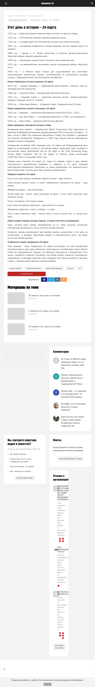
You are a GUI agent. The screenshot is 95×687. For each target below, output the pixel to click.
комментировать (27, 274)
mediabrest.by (47, 3)
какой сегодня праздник (54, 268)
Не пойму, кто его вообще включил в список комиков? (73, 407)
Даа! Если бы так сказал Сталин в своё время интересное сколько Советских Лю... (72, 421)
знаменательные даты (33, 268)
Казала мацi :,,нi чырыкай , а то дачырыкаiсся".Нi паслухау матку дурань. (74, 394)
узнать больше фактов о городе (70, 459)
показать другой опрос (24, 478)
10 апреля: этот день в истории (44, 326)
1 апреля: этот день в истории (43, 311)
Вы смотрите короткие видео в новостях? (22, 442)
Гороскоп (70, 268)
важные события (15, 268)
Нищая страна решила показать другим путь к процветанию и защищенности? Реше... (72, 379)
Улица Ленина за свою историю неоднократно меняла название (68, 449)
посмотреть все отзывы (59, 646)
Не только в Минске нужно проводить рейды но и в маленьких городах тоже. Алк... (73, 363)
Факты (57, 440)
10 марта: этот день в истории (44, 295)
